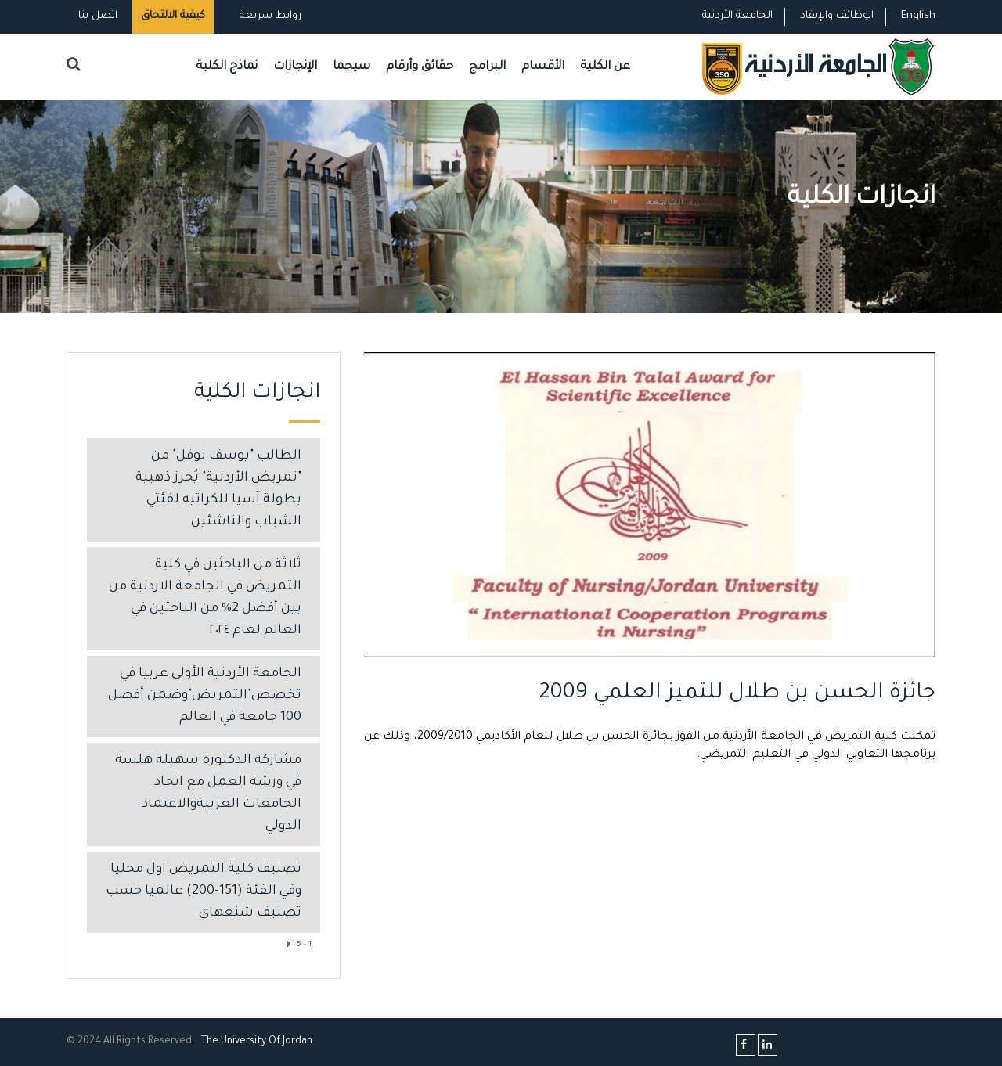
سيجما (351, 67)
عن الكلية (605, 67)
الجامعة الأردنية (737, 16)
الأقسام (542, 67)
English (918, 16)
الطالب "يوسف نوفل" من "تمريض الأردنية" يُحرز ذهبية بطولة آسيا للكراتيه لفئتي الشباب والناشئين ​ (218, 489)
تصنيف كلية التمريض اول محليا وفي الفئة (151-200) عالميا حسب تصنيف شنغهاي (203, 892)
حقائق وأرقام (419, 67)
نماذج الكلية (227, 67)
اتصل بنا (97, 16)
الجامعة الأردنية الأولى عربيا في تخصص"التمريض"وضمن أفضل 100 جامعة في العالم (204, 696)
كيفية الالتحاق (173, 16)
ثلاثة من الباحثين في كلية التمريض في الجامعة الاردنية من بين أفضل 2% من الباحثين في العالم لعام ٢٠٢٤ (205, 598)
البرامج (487, 67)
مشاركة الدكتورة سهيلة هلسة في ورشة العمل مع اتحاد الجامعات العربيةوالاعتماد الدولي (208, 794)
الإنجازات (295, 67)
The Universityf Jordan (256, 1041)
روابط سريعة (268, 16)
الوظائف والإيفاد (837, 16)
